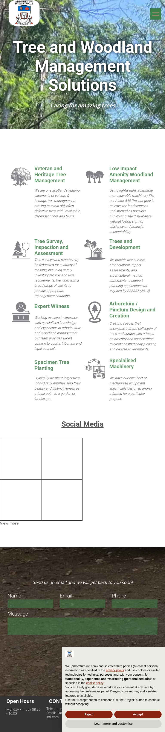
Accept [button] (138, 714)
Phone (119, 596)
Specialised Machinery (122, 363)
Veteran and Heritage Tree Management (50, 175)
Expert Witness (51, 306)
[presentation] (40, 646)
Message (18, 614)
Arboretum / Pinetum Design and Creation (132, 310)
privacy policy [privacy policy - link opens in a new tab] (115, 670)
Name (14, 596)
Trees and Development (124, 244)
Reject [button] (88, 714)
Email (66, 596)
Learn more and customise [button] (113, 723)
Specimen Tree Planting (51, 365)
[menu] (155, 14)
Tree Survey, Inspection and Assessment (51, 247)
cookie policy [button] (94, 683)
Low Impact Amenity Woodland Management (131, 175)
